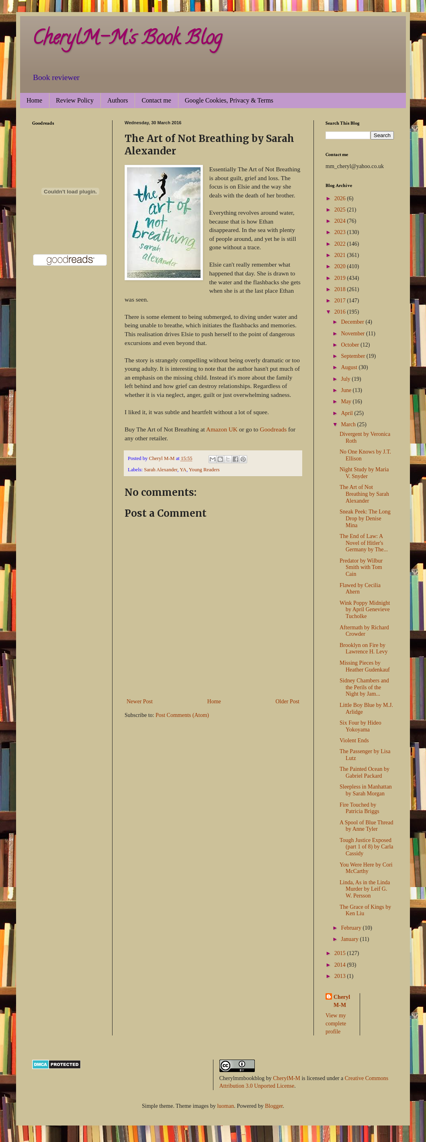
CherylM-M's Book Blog (127, 40)
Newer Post (140, 701)
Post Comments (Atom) (182, 715)
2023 (340, 232)
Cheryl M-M (342, 1001)
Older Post (288, 701)
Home (34, 100)
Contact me (156, 100)
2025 (340, 210)
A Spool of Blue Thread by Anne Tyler (366, 826)
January (350, 939)
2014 (340, 965)
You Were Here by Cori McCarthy (366, 868)
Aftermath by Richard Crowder (364, 630)
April (347, 413)
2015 (340, 953)
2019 (340, 278)
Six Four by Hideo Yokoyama (360, 726)
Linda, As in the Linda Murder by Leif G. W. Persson (365, 889)
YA (183, 469)
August (349, 367)
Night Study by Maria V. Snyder (364, 472)
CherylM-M (286, 1078)
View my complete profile (336, 1023)
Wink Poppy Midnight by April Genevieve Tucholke (365, 610)
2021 (340, 255)
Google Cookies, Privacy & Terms (229, 100)
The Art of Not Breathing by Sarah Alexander (364, 494)
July (346, 379)
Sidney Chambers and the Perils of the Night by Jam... (364, 687)
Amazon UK (222, 429)
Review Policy (75, 100)
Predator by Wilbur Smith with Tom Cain (361, 567)
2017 (340, 301)
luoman (225, 1106)
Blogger (274, 1106)
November (353, 334)
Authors (117, 100)
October (350, 345)
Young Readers (204, 469)
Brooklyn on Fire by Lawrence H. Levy (364, 648)
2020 (340, 266)
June (346, 390)
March (349, 424)
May (346, 401)
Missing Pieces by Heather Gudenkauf (365, 666)
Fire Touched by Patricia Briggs (359, 808)
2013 (340, 976)
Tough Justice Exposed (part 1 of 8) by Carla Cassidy (366, 847)
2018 (340, 289)
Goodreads (273, 429)
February (352, 928)
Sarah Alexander (160, 469)
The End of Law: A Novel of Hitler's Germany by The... (364, 543)
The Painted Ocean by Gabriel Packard (364, 772)
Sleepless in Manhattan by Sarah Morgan (366, 790)
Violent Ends (354, 740)
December (353, 322)
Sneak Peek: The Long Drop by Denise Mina (365, 518)
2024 (340, 221)
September (353, 356)
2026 (340, 198)
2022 (340, 244)
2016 (340, 312)
